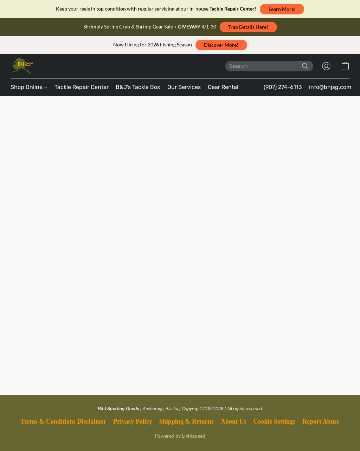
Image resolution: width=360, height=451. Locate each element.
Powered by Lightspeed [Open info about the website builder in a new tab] (180, 436)
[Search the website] (305, 66)
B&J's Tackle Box (138, 87)
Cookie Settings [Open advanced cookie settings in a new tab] (274, 421)
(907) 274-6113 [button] (283, 87)
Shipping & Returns (186, 421)
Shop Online (29, 87)
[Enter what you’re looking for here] (269, 66)
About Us (233, 421)
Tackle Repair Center (81, 87)
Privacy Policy (132, 421)
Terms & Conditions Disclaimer (64, 421)
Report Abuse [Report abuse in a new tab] (321, 421)
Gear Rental (223, 87)
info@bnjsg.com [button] (330, 87)
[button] (282, 9)
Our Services (184, 87)
